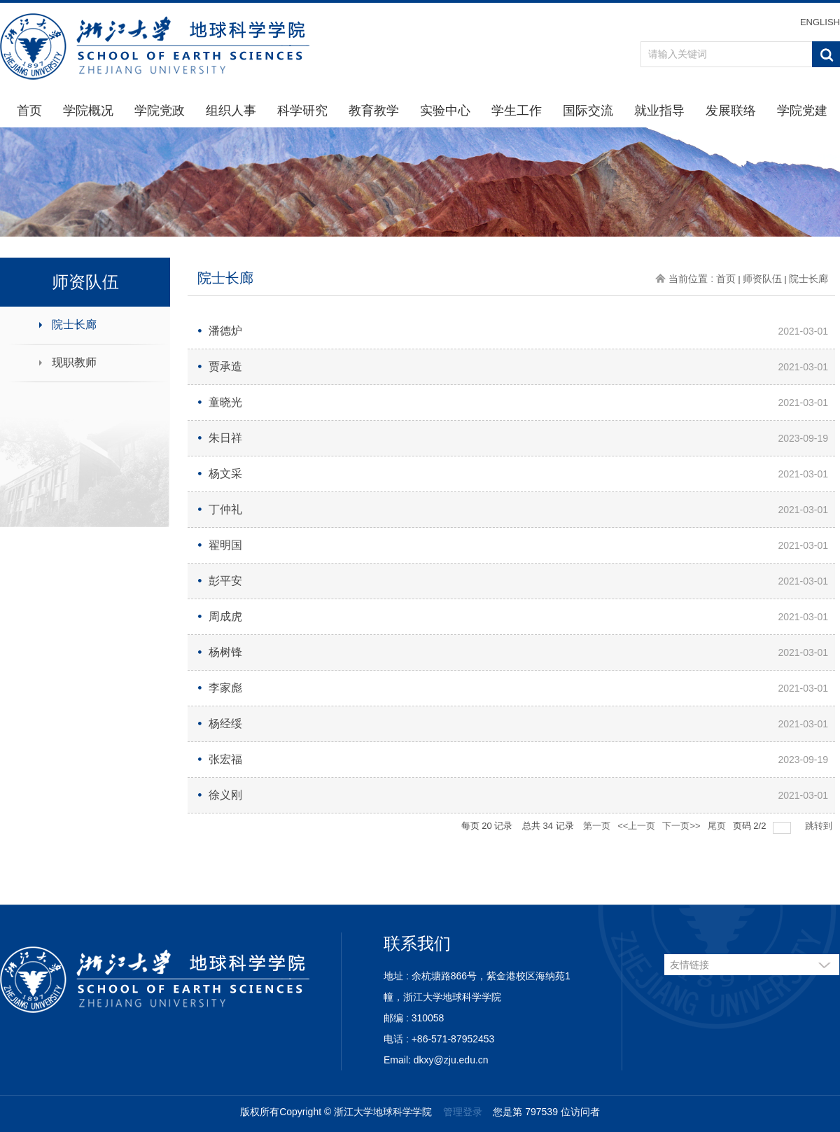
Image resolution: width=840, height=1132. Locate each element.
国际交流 (588, 111)
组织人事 (231, 111)
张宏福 (225, 759)
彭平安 (225, 581)
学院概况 (88, 111)
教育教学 (374, 111)
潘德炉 (225, 331)
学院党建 (802, 111)
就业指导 (659, 111)
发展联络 (731, 111)
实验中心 (445, 111)
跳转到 (820, 825)
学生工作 (516, 111)
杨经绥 (225, 723)
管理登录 (462, 1111)
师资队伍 (762, 278)
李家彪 (225, 688)
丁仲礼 (225, 509)
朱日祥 (225, 438)
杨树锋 (225, 652)
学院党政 (159, 111)
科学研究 (302, 111)
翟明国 (225, 545)
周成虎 (225, 616)
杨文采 (225, 474)
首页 (29, 111)
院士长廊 (74, 324)
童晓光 (225, 402)
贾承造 (225, 366)
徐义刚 (225, 795)
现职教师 (74, 362)
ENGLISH (820, 22)
